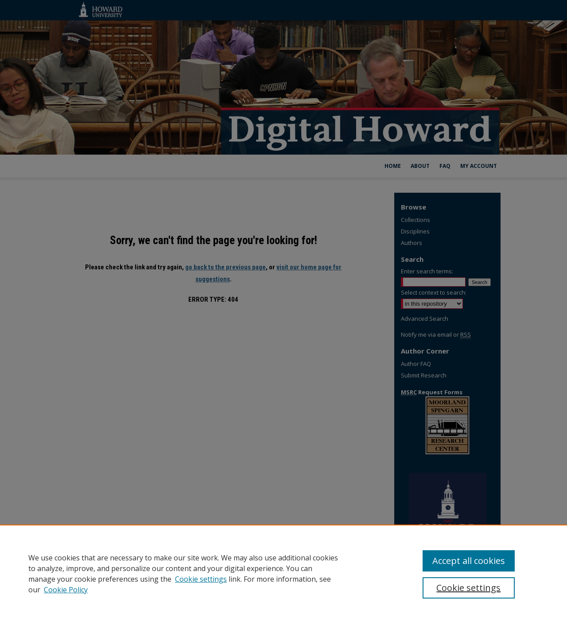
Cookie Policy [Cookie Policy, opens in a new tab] (66, 590)
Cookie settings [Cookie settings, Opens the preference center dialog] (468, 588)
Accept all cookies (468, 561)
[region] (283, 573)
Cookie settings (201, 579)
